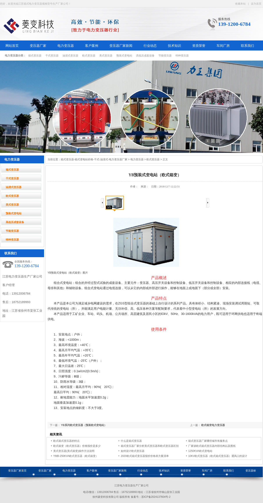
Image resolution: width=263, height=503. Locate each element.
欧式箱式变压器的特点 (66, 440)
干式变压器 (52, 55)
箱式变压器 (34, 55)
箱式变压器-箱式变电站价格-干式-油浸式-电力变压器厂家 (94, 159)
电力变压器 (65, 45)
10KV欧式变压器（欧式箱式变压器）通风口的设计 (217, 456)
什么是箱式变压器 (131, 440)
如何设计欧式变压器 (132, 450)
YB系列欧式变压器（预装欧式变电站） (84, 425)
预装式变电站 (124, 55)
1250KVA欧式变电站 (200, 450)
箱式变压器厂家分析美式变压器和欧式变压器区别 (150, 445)
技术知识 (174, 45)
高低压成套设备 (145, 55)
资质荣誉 (198, 45)
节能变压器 (165, 55)
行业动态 (150, 45)
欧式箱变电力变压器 (213, 425)
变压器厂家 (38, 45)
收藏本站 (240, 3)
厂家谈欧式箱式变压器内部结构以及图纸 (212, 445)
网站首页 (12, 45)
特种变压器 (182, 55)
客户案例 (91, 45)
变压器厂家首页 (17, 470)
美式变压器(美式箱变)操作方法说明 (73, 450)
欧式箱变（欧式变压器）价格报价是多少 (77, 445)
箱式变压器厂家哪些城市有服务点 (208, 440)
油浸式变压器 (70, 55)
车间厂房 (223, 45)
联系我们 (247, 45)
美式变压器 (105, 55)
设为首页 (256, 3)
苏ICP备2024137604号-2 (156, 496)
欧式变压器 (88, 55)
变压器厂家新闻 (120, 45)
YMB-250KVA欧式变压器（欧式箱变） (75, 456)
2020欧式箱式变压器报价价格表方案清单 (145, 456)
